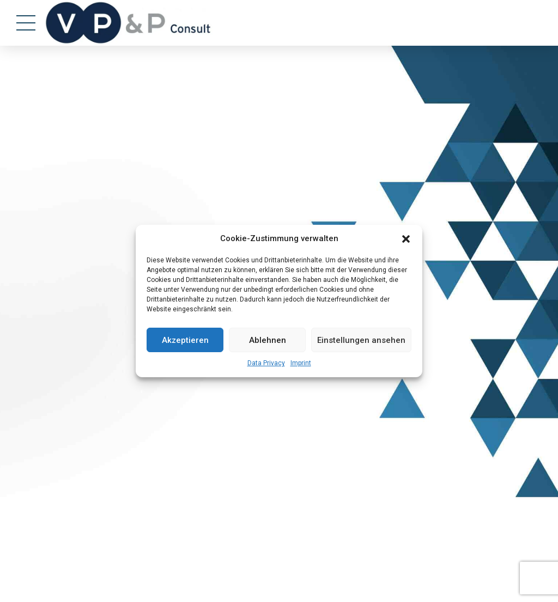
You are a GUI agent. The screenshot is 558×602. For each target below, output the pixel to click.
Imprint (300, 363)
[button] (406, 239)
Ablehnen (267, 340)
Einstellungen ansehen (361, 340)
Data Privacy (266, 363)
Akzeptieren (185, 340)
